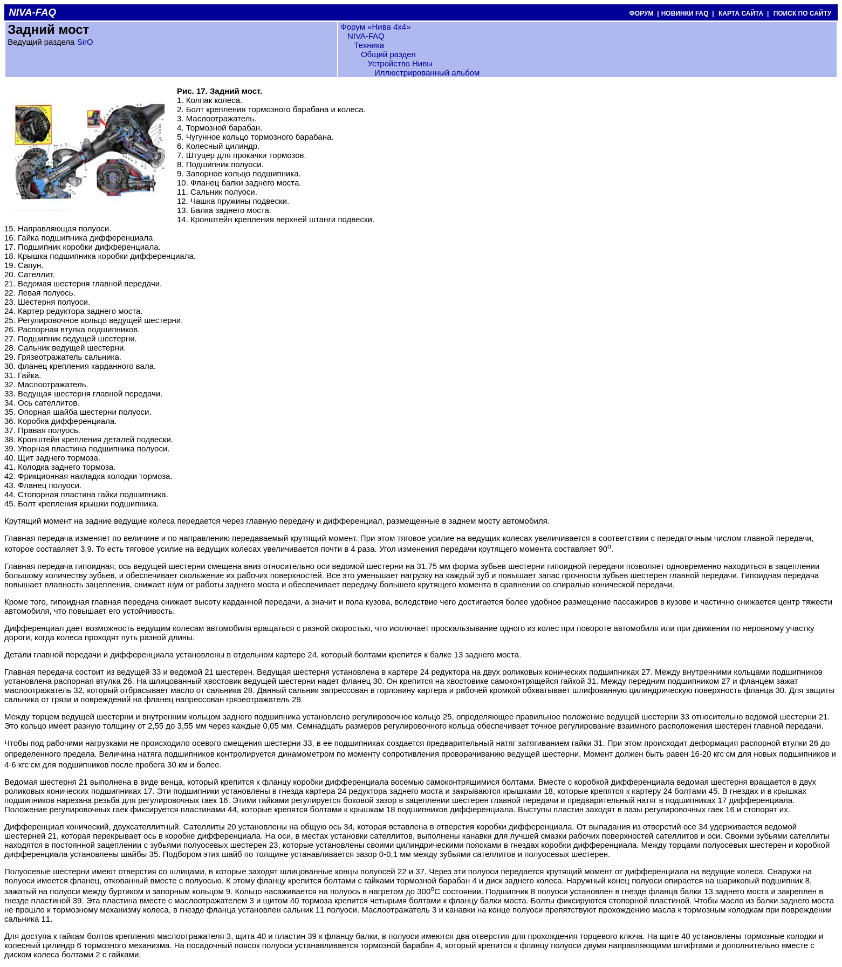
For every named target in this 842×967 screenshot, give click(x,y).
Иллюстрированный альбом (427, 72)
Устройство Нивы (400, 63)
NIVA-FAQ (366, 35)
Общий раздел (388, 54)
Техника (369, 45)
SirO (85, 41)
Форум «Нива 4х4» (375, 26)
